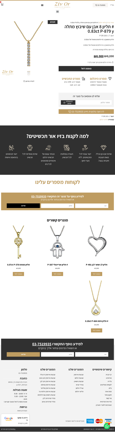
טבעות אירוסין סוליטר (48, 388)
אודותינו (109, 378)
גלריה (110, 382)
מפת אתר (108, 392)
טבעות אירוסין (78, 375)
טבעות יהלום (79, 378)
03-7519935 (23, 373)
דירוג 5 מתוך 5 (22, 419)
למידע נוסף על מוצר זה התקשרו (57, 197)
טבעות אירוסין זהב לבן (47, 382)
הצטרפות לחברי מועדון (104, 405)
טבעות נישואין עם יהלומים (46, 395)
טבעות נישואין (78, 382)
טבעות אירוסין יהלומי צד (47, 392)
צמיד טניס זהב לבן (49, 398)
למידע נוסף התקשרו (57, 344)
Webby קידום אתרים (8, 429)
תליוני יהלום (102, 22)
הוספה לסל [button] (96, 274)
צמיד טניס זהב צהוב (48, 402)
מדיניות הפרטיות (106, 402)
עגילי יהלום (79, 388)
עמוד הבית (110, 22)
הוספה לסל (86, 68)
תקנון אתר (108, 395)
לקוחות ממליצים (106, 385)
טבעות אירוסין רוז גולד (47, 375)
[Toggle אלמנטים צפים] (107, 426)
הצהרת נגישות (22, 411)
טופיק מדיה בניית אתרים (49, 429)
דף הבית (109, 375)
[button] (42, 5)
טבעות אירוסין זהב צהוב (47, 378)
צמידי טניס (79, 385)
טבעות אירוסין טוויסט (48, 385)
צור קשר (109, 398)
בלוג (110, 388)
